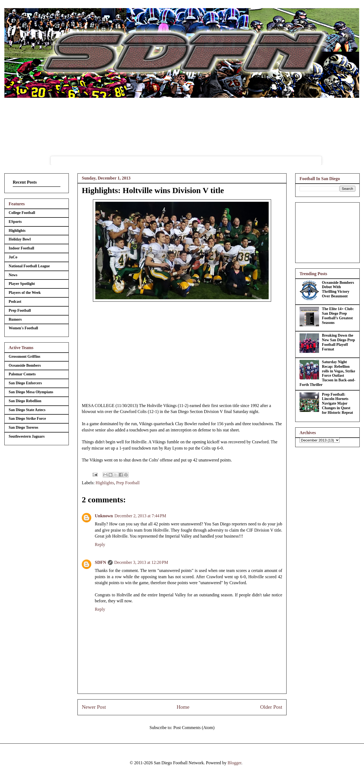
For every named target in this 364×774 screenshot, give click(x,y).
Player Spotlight (22, 284)
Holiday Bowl (20, 239)
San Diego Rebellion (25, 401)
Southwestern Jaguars (27, 436)
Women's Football (23, 328)
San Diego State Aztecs (27, 410)
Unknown (104, 515)
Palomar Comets (22, 374)
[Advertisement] (327, 231)
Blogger (234, 762)
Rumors (15, 319)
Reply (100, 544)
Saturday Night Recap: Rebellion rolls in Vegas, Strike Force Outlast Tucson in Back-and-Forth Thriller (327, 373)
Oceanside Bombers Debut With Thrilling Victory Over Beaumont (338, 289)
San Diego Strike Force (27, 419)
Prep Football (128, 482)
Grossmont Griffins (24, 357)
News (13, 275)
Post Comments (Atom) (193, 727)
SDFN (100, 562)
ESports (15, 222)
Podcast (15, 302)
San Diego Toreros (23, 427)
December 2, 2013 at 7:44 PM (140, 515)
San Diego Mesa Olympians (31, 392)
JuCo (13, 257)
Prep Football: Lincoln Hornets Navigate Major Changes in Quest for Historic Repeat (337, 403)
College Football (22, 213)
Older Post (271, 707)
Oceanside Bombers (25, 365)
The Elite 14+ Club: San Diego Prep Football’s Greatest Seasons (338, 315)
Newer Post (94, 707)
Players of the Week (25, 293)
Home (183, 707)
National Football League (29, 266)
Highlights (105, 482)
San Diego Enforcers (25, 383)
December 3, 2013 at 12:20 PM (141, 562)
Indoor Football (21, 248)
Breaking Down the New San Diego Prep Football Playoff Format (338, 342)
